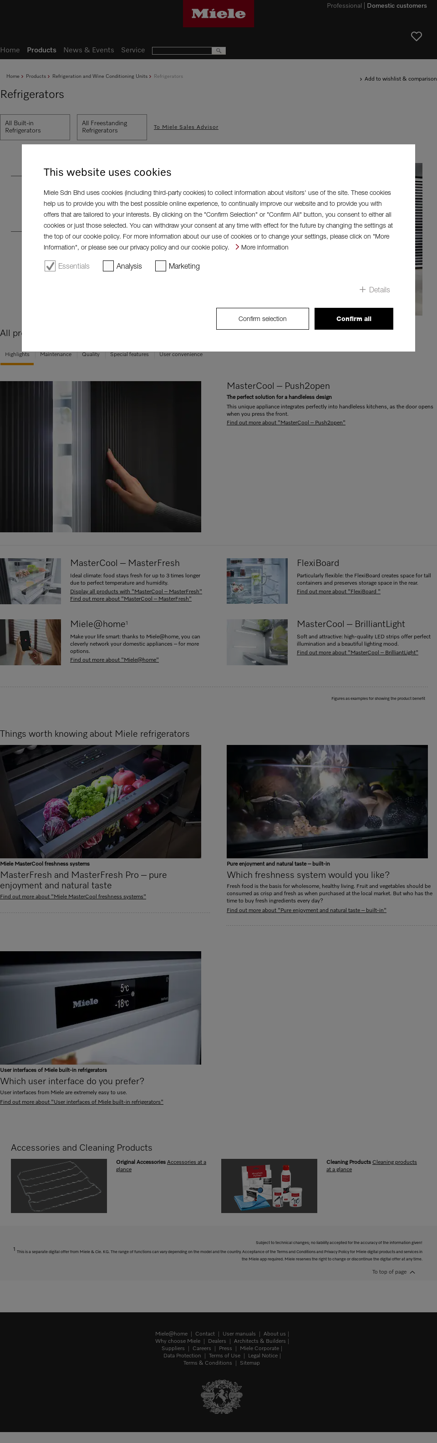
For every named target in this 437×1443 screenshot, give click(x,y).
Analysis (129, 266)
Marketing (184, 266)
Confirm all (353, 318)
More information (265, 247)
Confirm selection (263, 318)
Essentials (74, 266)
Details (379, 290)
